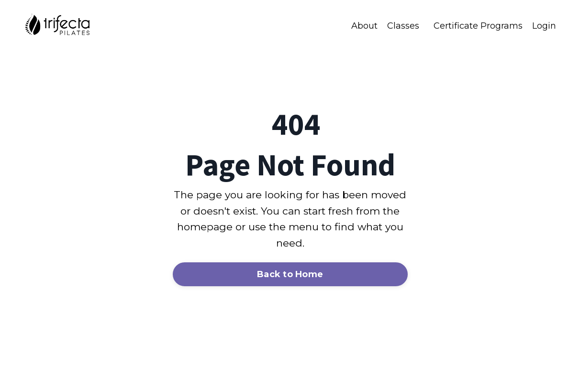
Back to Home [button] (290, 274)
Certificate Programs (478, 26)
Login (544, 26)
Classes (403, 26)
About (364, 26)
